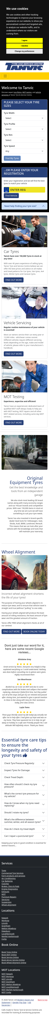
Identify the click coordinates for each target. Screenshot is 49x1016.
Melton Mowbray (9, 928)
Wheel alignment (9, 905)
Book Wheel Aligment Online (14, 962)
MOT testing (26, 92)
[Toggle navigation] (5, 76)
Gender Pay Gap (19, 1002)
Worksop (5, 920)
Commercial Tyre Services (12, 873)
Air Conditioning (9, 878)
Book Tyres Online (9, 952)
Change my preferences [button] (24, 51)
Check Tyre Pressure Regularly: (19, 763)
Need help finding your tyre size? (20, 206)
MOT (4, 894)
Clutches (5, 883)
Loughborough (8, 933)
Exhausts (5, 891)
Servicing (5, 899)
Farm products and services (13, 876)
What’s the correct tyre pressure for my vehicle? (21, 795)
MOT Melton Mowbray (11, 984)
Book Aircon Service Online (13, 960)
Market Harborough (10, 936)
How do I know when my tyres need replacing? (21, 804)
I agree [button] (24, 40)
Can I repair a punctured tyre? (18, 836)
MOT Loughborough (10, 987)
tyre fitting (18, 92)
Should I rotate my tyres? (16, 812)
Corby (4, 939)
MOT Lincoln (7, 979)
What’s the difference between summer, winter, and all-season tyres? (22, 820)
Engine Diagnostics (10, 889)
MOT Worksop (8, 976)
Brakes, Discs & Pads (10, 886)
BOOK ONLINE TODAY (34, 631)
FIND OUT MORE (13, 279)
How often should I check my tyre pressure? (20, 785)
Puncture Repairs (9, 897)
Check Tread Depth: (13, 777)
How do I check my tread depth (19, 829)
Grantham (6, 926)
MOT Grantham (8, 981)
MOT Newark (7, 974)
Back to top (42, 1000)
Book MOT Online (9, 954)
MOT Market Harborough (12, 989)
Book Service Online (10, 957)
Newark (5, 918)
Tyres (4, 870)
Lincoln (5, 923)
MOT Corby (6, 992)
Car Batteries (7, 881)
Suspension (6, 902)
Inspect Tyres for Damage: (17, 770)
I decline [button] (24, 46)
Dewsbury (6, 931)
